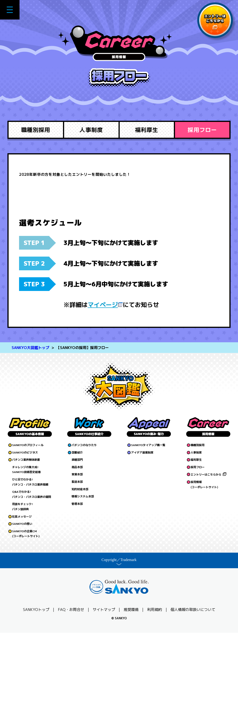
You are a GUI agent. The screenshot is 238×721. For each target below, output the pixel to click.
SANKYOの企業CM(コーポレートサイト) (26, 621)
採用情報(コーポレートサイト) (204, 572)
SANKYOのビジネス (25, 540)
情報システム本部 (83, 585)
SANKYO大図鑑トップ (30, 435)
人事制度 (91, 130)
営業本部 (77, 562)
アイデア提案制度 (142, 540)
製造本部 (77, 570)
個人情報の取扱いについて (193, 697)
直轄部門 (77, 548)
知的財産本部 (80, 577)
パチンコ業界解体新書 (26, 548)
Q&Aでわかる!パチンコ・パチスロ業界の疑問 (31, 582)
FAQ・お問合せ (71, 697)
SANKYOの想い (22, 612)
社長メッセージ (22, 605)
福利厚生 (146, 130)
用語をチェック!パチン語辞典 (22, 594)
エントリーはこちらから (206, 563)
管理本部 (77, 592)
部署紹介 (77, 540)
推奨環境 (131, 697)
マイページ (103, 393)
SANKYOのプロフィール (27, 533)
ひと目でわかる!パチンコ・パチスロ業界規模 (30, 570)
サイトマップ (104, 697)
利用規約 (154, 697)
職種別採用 (35, 130)
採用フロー (202, 130)
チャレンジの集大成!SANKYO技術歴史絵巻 (26, 557)
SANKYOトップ (36, 697)
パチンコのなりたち (84, 533)
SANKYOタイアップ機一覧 (148, 533)
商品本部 (77, 555)
